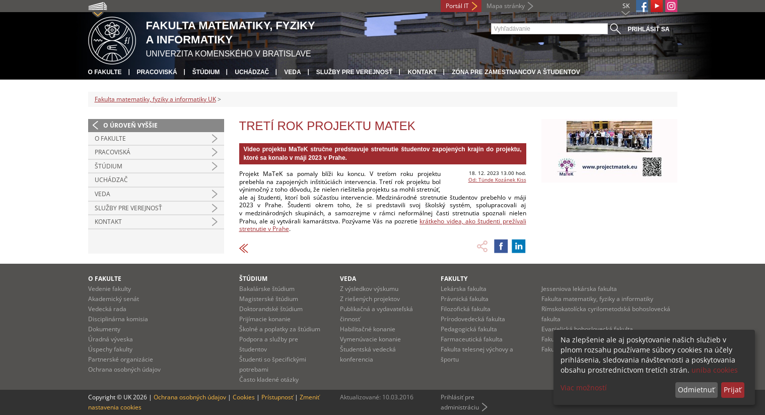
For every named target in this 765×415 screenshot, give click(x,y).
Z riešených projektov (370, 298)
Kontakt (422, 72)
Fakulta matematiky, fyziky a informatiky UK (155, 99)
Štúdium (206, 72)
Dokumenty (104, 329)
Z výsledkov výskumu (369, 288)
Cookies (244, 397)
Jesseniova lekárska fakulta (579, 288)
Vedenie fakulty (109, 288)
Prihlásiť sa (648, 29)
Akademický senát (113, 298)
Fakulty (454, 278)
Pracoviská (157, 72)
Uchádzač (252, 72)
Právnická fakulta (465, 298)
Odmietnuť (696, 389)
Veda (292, 72)
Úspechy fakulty (110, 349)
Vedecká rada (107, 309)
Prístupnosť (277, 397)
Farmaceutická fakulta (472, 339)
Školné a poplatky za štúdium (279, 329)
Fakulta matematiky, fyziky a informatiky (597, 298)
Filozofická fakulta (466, 309)
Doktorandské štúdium (271, 309)
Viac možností (584, 387)
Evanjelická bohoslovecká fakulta (587, 329)
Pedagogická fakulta (469, 329)
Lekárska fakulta (463, 288)
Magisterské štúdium (268, 298)
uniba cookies (714, 370)
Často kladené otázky (269, 379)
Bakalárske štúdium (267, 288)
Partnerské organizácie (120, 359)
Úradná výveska (110, 339)
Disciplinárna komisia (118, 319)
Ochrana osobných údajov (124, 369)
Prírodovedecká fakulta (473, 319)
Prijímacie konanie (265, 319)
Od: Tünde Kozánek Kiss (497, 179)
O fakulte (105, 72)
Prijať (732, 389)
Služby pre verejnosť (354, 72)
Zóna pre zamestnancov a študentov (516, 72)
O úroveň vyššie (130, 125)
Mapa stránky (505, 6)
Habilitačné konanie (367, 329)
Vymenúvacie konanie (370, 339)
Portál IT (457, 6)
